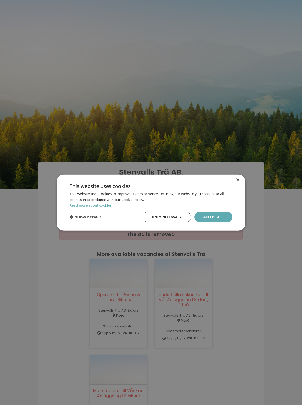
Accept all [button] (213, 217)
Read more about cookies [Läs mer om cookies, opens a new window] (91, 205)
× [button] (237, 180)
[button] (85, 217)
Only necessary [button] (167, 217)
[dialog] (151, 202)
